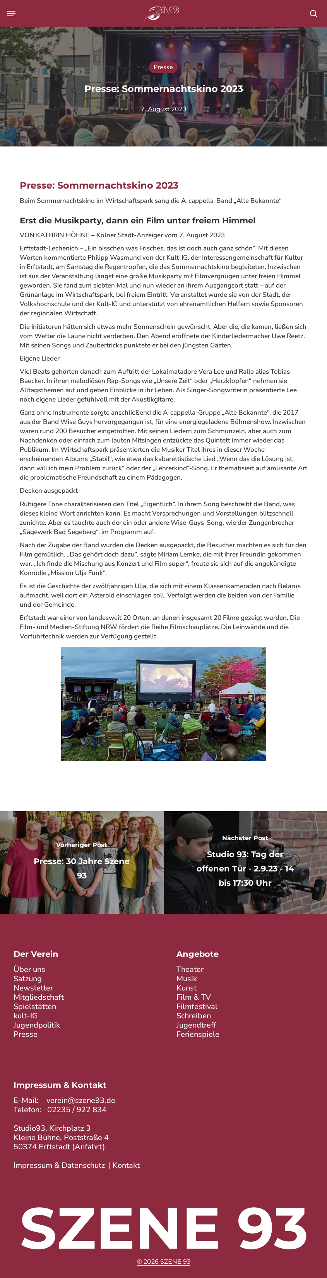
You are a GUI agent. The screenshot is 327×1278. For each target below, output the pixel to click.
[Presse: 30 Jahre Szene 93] (82, 862)
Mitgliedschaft (39, 997)
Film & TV (193, 997)
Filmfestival (196, 1007)
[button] (11, 13)
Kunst (186, 988)
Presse (163, 67)
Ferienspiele (197, 1035)
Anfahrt (89, 1147)
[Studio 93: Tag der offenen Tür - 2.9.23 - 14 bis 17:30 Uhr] (245, 862)
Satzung (28, 979)
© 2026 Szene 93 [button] (163, 1261)
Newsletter (33, 988)
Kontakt (126, 1166)
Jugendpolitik (37, 1025)
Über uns (29, 970)
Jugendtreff (196, 1025)
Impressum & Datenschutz (59, 1166)
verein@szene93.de (80, 1101)
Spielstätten (35, 1007)
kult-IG (26, 1016)
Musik (186, 979)
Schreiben (193, 1016)
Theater (190, 970)
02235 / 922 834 (76, 1110)
